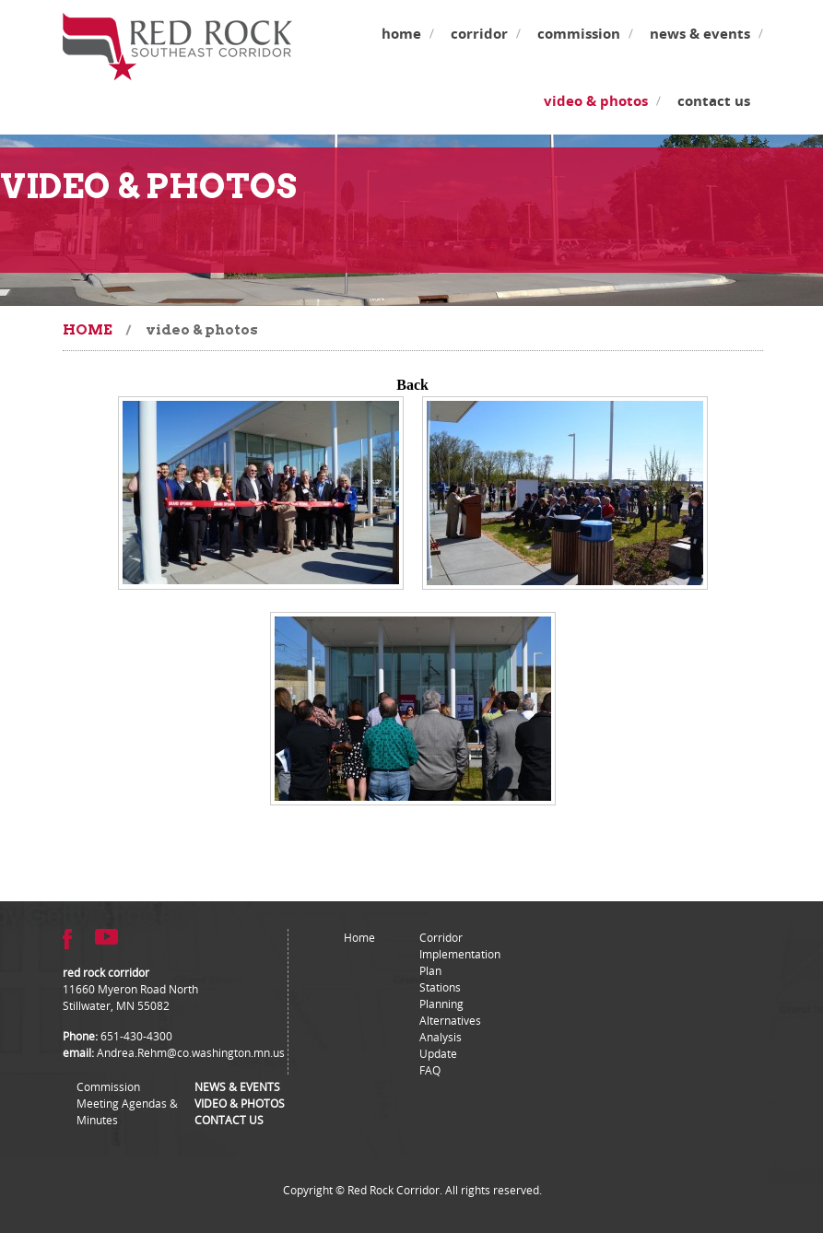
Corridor (479, 33)
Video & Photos (596, 101)
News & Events (700, 33)
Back (412, 385)
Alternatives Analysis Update (450, 1037)
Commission (578, 33)
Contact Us (713, 101)
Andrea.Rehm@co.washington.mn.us (191, 1052)
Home (401, 33)
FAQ (430, 1070)
